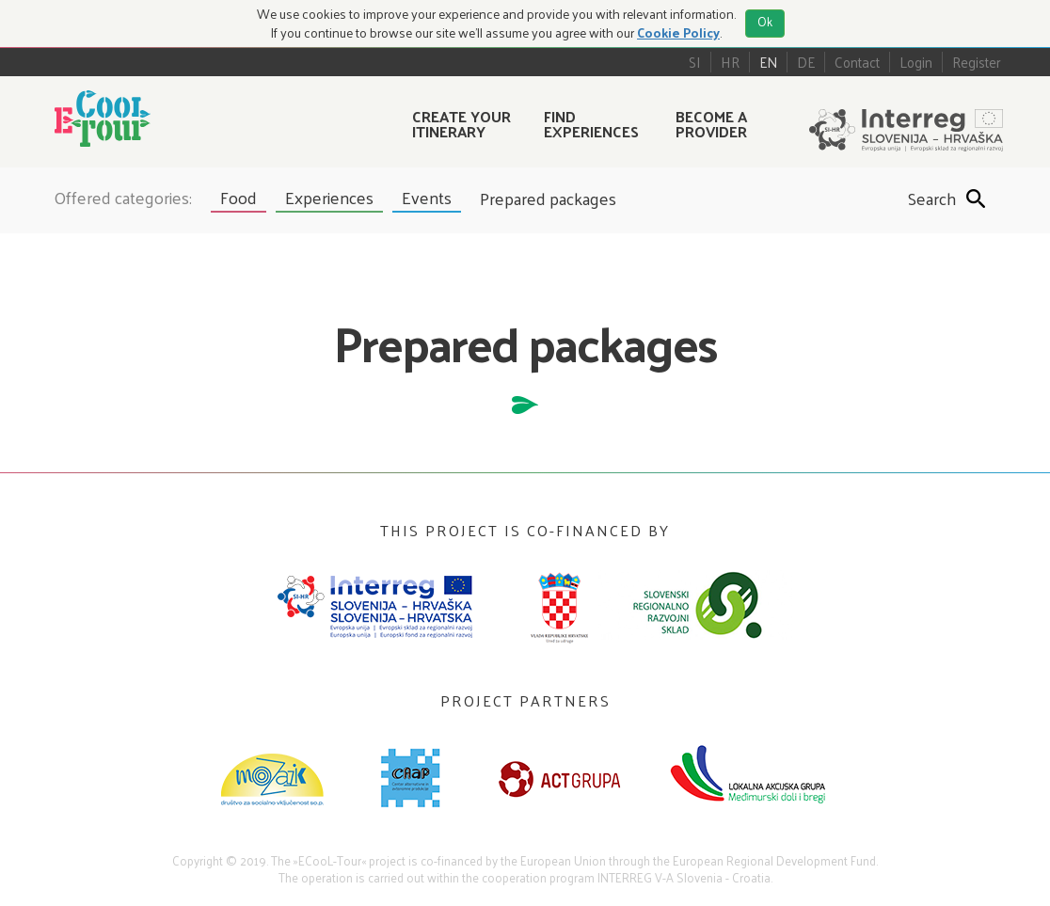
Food (238, 197)
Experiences (329, 197)
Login (915, 62)
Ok (764, 21)
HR (730, 62)
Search (922, 198)
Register (976, 62)
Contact (857, 62)
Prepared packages (548, 198)
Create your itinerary (461, 123)
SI (695, 62)
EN (768, 62)
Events (427, 197)
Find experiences (591, 123)
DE (806, 62)
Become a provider (711, 123)
